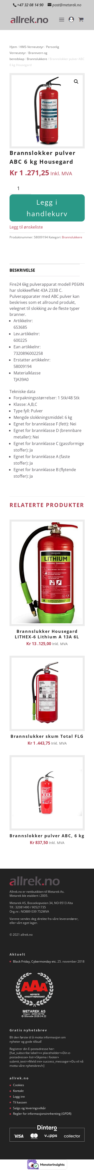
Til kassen (20, 1102)
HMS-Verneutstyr (32, 47)
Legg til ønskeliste (26, 227)
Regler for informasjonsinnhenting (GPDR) (42, 1113)
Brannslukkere (37, 59)
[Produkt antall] (20, 188)
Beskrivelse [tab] (22, 270)
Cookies (18, 1085)
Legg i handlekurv (47, 207)
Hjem (13, 47)
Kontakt (18, 1091)
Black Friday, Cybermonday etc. (35, 961)
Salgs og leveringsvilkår (29, 1108)
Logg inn (19, 1096)
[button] (76, 81)
